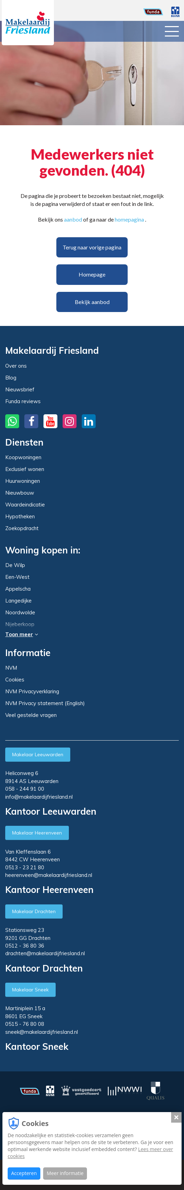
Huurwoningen (22, 481)
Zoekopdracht (22, 528)
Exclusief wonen (24, 469)
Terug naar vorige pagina (92, 247)
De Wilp (15, 565)
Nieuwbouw (19, 492)
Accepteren (24, 1173)
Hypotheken (20, 516)
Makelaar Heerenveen (37, 833)
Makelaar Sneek (30, 990)
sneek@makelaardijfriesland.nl (41, 1032)
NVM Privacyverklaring (32, 691)
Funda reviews (23, 401)
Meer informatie (65, 1173)
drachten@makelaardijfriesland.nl (45, 953)
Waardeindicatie (25, 504)
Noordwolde (20, 612)
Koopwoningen (23, 457)
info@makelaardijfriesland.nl (39, 796)
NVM (11, 667)
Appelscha (18, 589)
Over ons (16, 365)
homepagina (129, 219)
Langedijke (18, 601)
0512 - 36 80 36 (24, 945)
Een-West (17, 577)
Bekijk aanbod (92, 301)
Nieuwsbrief (19, 389)
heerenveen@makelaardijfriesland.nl (48, 875)
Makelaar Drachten (34, 911)
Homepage (92, 274)
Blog (10, 377)
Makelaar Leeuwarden (37, 754)
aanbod (73, 219)
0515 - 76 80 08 (24, 1024)
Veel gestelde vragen (31, 715)
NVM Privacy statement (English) (45, 703)
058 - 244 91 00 (24, 788)
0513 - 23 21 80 (24, 867)
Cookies (14, 679)
